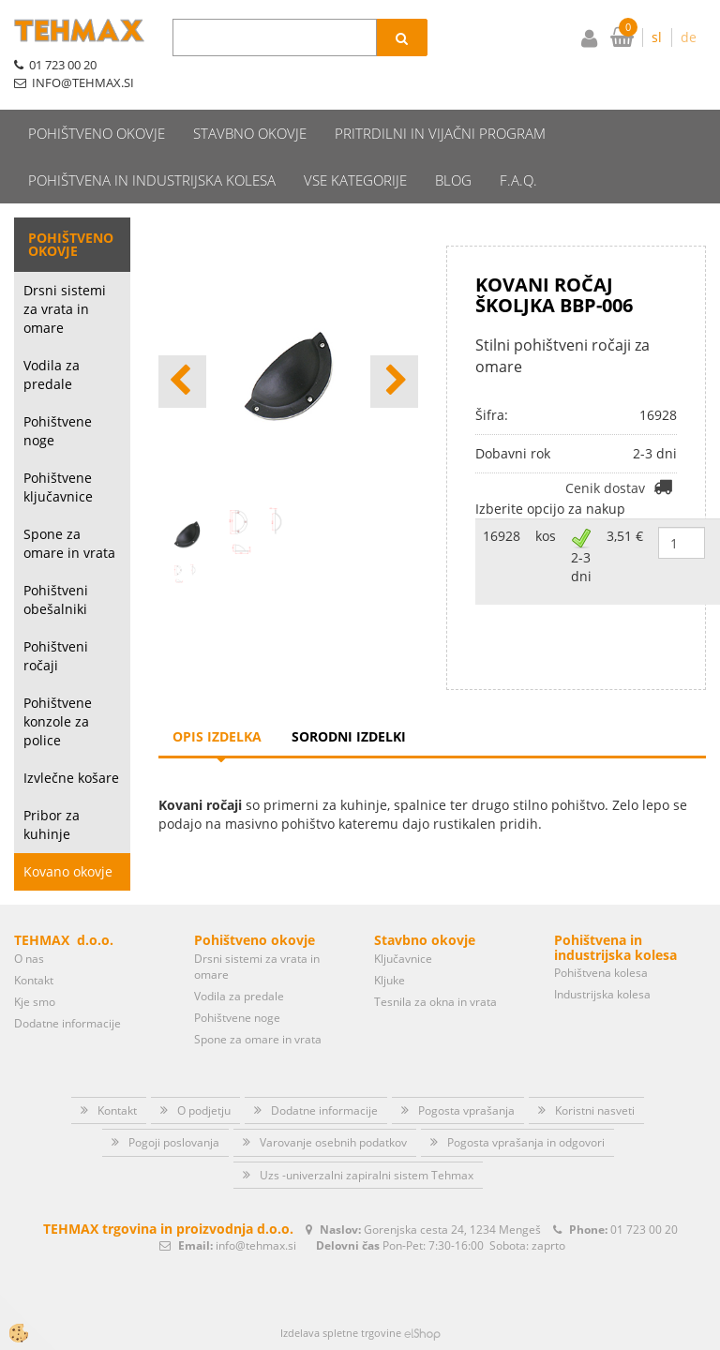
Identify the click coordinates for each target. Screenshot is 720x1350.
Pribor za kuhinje (51, 824)
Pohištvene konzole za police (57, 721)
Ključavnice (403, 959)
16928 (501, 536)
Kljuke (389, 980)
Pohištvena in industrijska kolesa (152, 180)
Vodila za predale (51, 374)
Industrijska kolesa (602, 994)
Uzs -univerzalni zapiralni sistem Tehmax (366, 1175)
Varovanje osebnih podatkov (333, 1142)
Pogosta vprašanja (466, 1110)
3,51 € (625, 536)
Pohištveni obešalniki (55, 599)
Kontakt (33, 980)
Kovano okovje (67, 871)
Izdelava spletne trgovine (340, 1333)
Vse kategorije (355, 180)
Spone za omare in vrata (69, 543)
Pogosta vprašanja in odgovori (526, 1142)
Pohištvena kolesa (601, 973)
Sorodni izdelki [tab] (349, 736)
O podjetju (204, 1110)
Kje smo (34, 1002)
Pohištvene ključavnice (58, 487)
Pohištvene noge (57, 430)
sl (657, 37)
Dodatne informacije (67, 1023)
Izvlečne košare (71, 778)
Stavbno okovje (250, 133)
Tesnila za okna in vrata (435, 1002)
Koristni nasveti (595, 1110)
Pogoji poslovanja (173, 1142)
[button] (394, 381)
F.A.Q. (518, 180)
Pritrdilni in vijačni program (440, 133)
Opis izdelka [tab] (217, 736)
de (689, 37)
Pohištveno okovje (96, 133)
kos (545, 536)
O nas (29, 959)
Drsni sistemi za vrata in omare (64, 309)
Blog (453, 180)
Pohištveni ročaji (55, 656)
